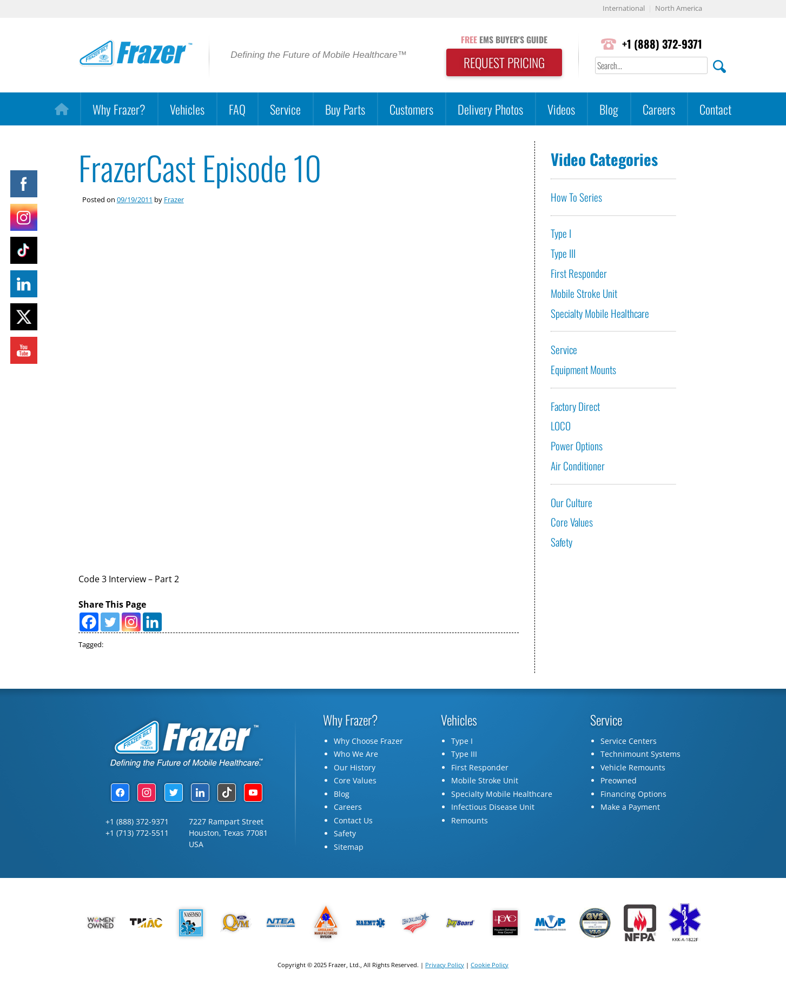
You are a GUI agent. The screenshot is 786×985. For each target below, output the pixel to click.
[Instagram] (131, 623)
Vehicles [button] (187, 109)
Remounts (469, 822)
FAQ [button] (237, 109)
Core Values (572, 522)
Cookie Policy (489, 966)
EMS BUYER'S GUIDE (501, 39)
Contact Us (353, 822)
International (624, 8)
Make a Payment (630, 809)
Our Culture (571, 502)
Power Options (577, 446)
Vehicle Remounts (632, 769)
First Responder (579, 273)
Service (285, 109)
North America (678, 8)
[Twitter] (110, 623)
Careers (659, 109)
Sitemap (349, 848)
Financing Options (633, 795)
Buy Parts (345, 109)
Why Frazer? (119, 109)
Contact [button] (715, 109)
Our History (354, 769)
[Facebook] (89, 623)
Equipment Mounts (583, 369)
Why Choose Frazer (368, 742)
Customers (411, 109)
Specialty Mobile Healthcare (600, 313)
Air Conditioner (578, 466)
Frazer (174, 199)
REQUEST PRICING (501, 62)
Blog (608, 109)
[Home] (61, 109)
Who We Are (356, 756)
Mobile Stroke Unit (584, 293)
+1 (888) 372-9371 (661, 44)
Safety (561, 542)
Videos (561, 109)
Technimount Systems (640, 756)
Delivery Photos (490, 109)
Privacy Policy (444, 966)
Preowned (618, 782)
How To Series (576, 197)
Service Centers (628, 742)
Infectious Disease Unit (492, 809)
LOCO (561, 426)
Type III (563, 253)
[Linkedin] (152, 623)
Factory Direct (575, 406)
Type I (561, 234)
